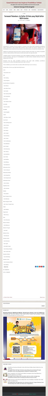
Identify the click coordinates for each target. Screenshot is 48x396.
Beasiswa (10, 9)
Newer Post (6, 297)
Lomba (15, 9)
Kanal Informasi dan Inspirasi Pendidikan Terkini (24, 3)
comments (28, 20)
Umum (24, 13)
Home (4, 9)
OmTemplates (21, 394)
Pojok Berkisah (33, 9)
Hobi (29, 9)
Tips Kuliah (25, 9)
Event (22, 9)
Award (7, 9)
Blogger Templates (32, 394)
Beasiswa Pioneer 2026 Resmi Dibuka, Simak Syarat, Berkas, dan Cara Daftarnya (23, 313)
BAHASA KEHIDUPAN (40, 9)
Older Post (42, 297)
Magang (18, 9)
